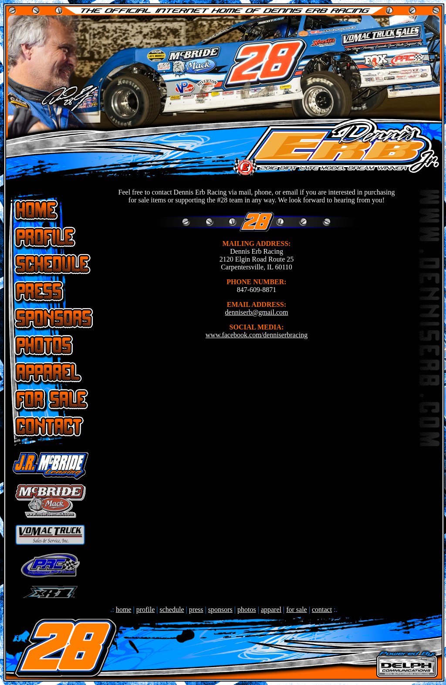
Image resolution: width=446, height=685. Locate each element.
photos (246, 609)
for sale (296, 609)
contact (322, 609)
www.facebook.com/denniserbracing (256, 335)
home (124, 609)
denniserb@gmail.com (256, 312)
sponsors (220, 609)
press (196, 609)
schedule (172, 609)
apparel (271, 609)
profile (145, 609)
